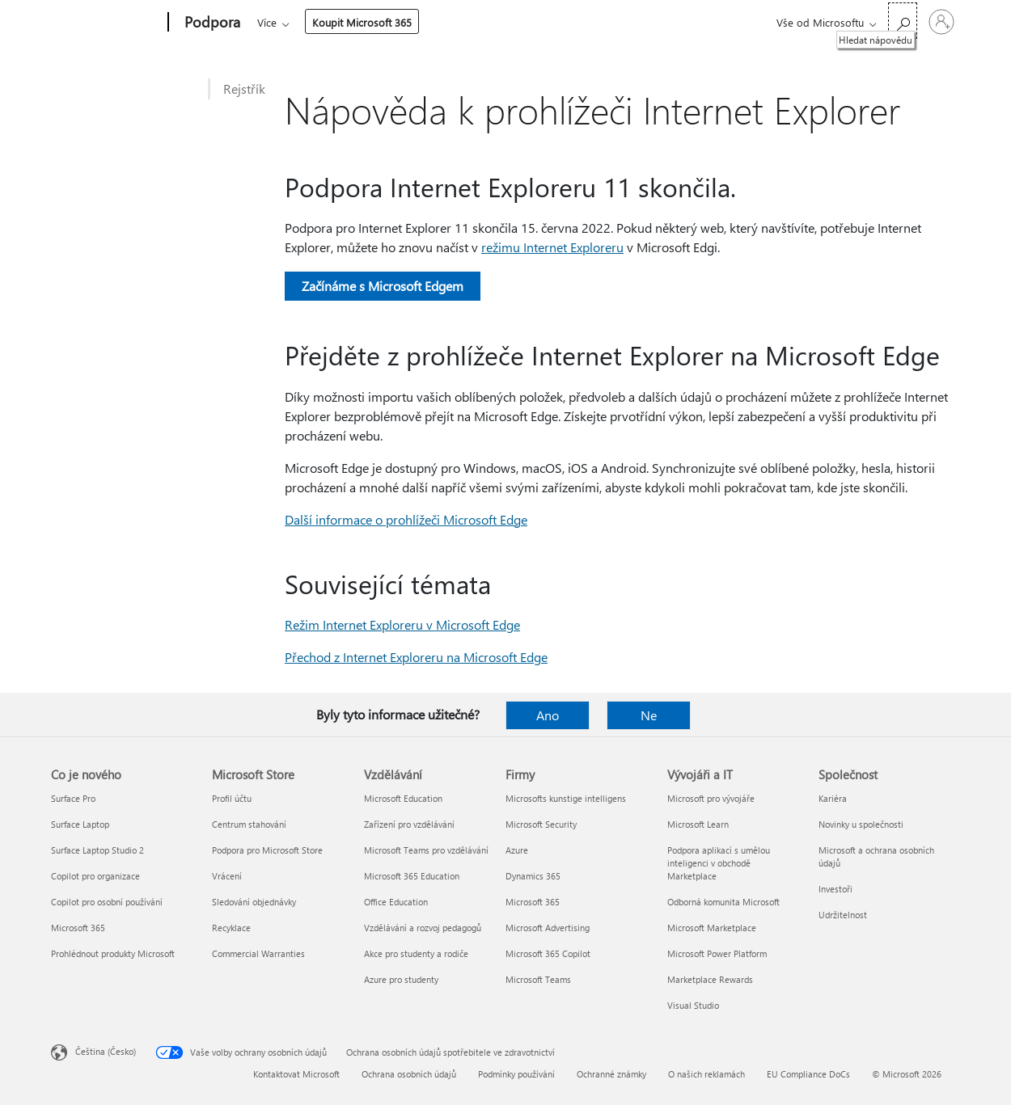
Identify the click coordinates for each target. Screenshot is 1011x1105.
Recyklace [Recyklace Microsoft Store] (231, 928)
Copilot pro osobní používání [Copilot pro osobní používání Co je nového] (107, 902)
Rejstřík (244, 88)
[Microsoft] (106, 22)
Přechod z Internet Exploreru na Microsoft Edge (416, 656)
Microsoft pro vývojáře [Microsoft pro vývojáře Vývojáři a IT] (711, 798)
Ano (547, 714)
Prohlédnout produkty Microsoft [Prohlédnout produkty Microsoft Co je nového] (113, 953)
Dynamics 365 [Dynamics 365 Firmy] (533, 876)
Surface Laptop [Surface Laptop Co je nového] (80, 824)
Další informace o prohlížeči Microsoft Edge (406, 519)
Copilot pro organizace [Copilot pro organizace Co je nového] (95, 876)
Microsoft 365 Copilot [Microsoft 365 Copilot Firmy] (548, 953)
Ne (649, 714)
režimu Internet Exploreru (552, 246)
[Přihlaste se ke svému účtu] (941, 21)
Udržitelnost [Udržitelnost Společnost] (843, 915)
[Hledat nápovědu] (902, 20)
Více (534, 22)
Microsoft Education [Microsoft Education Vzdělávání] (403, 798)
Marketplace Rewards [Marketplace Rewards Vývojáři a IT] (710, 979)
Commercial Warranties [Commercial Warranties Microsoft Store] (258, 953)
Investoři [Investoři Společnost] (835, 889)
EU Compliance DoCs (808, 1074)
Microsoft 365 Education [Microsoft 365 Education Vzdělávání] (411, 876)
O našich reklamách (706, 1074)
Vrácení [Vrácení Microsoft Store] (227, 876)
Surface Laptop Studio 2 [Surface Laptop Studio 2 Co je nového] (97, 850)
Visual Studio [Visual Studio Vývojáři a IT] (693, 1005)
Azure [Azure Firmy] (517, 850)
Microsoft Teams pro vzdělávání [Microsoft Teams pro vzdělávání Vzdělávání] (426, 850)
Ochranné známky (611, 1074)
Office (351, 22)
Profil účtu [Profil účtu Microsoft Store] (232, 798)
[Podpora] (210, 22)
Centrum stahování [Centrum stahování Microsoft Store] (249, 824)
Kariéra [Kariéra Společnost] (833, 798)
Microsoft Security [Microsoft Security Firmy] (541, 824)
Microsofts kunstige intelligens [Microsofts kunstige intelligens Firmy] (566, 798)
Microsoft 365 (286, 22)
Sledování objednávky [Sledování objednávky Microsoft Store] (254, 902)
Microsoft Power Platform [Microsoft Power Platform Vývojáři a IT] (717, 953)
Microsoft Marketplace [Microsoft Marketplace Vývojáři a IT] (711, 928)
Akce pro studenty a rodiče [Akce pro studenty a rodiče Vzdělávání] (416, 953)
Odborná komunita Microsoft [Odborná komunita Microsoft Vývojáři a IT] (723, 902)
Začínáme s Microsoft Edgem (382, 285)
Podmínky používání (516, 1074)
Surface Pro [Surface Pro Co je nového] (73, 798)
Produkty (406, 22)
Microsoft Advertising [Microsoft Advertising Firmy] (548, 928)
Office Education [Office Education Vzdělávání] (396, 902)
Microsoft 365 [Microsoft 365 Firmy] (533, 902)
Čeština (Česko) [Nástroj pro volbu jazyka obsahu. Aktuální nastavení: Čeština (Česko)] (105, 1051)
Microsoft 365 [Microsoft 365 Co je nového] (78, 928)
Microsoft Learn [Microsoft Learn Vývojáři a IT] (698, 824)
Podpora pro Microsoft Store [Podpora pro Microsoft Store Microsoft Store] (267, 850)
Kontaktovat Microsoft (296, 1074)
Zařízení (476, 22)
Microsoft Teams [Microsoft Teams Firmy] (538, 979)
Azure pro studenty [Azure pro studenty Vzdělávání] (401, 979)
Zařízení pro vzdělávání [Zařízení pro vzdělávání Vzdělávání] (409, 824)
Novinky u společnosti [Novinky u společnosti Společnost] (861, 824)
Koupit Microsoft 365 (629, 22)
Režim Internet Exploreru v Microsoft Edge (402, 624)
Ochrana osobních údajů (409, 1074)
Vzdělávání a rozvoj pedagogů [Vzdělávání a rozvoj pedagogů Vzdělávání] (422, 928)
